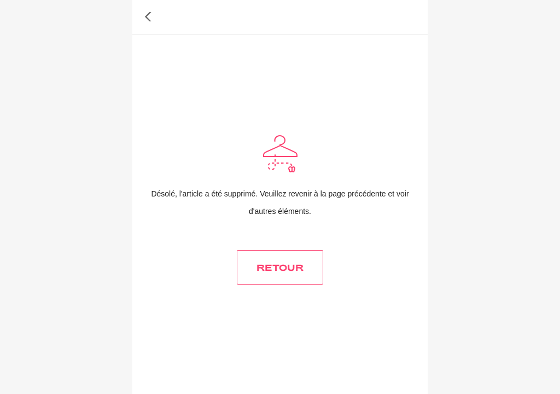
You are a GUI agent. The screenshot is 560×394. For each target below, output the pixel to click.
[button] (148, 17)
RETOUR (280, 267)
